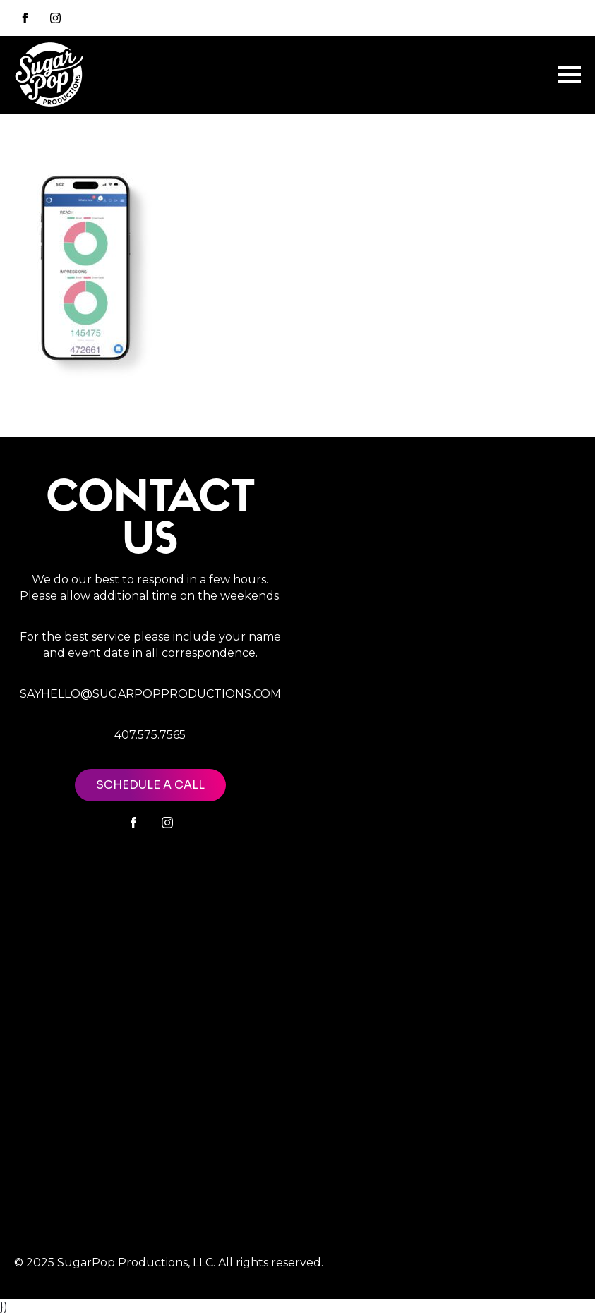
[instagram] (55, 18)
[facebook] (133, 822)
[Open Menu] (569, 74)
